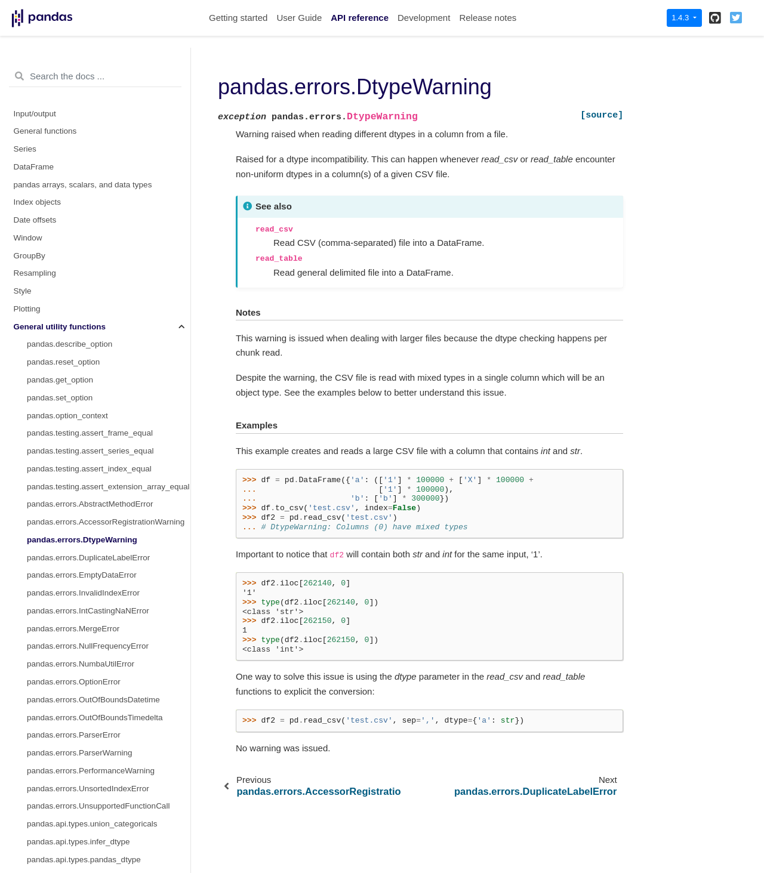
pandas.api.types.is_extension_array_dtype (104, 631)
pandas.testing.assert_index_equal (89, 80)
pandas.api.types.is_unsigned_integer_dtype (106, 844)
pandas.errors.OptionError (74, 293)
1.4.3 (681, 17)
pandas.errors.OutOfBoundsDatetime (93, 311)
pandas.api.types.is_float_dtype (83, 648)
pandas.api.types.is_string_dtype (85, 790)
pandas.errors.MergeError (73, 240)
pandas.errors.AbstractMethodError (90, 116)
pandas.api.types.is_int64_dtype (84, 666)
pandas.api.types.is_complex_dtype (91, 524)
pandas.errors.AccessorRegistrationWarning (105, 133)
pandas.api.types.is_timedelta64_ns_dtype (103, 826)
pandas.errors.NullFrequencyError (88, 258)
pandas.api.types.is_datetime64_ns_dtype (102, 577)
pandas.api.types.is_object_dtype (86, 737)
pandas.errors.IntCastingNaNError (88, 222)
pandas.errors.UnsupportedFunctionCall (98, 418)
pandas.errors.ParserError (74, 347)
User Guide (299, 18)
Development (424, 18)
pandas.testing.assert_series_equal (90, 62)
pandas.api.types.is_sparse (76, 862)
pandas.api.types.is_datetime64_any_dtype (104, 542)
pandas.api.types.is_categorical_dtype (95, 506)
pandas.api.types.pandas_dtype (84, 471)
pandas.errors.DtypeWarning (82, 151)
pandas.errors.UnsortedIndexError (88, 400)
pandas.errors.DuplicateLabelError (88, 169)
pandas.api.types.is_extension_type (91, 613)
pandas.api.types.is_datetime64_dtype (95, 560)
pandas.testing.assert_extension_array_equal (108, 98)
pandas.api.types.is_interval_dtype (88, 702)
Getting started (238, 18)
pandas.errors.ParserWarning (80, 364)
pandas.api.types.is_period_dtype (87, 755)
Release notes (487, 18)
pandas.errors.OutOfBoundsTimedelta (95, 329)
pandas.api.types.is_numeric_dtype (90, 719)
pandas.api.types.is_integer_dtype (88, 684)
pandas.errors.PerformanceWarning (91, 382)
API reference (360, 18)
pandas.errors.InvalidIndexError (83, 204)
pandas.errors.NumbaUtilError (80, 276)
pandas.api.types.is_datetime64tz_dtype (99, 595)
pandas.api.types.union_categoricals (92, 435)
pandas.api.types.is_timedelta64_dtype (96, 808)
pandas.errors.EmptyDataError (82, 187)
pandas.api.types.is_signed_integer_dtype (102, 773)
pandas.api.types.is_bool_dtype (83, 489)
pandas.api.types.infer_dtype (78, 453)
